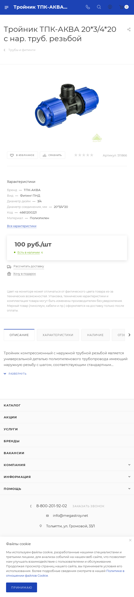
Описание (19, 335)
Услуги (11, 429)
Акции (10, 417)
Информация (17, 477)
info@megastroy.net (70, 515)
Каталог (12, 405)
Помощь (12, 489)
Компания (14, 465)
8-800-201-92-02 (51, 506)
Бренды (12, 441)
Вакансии (14, 453)
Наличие (95, 335)
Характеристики (58, 335)
